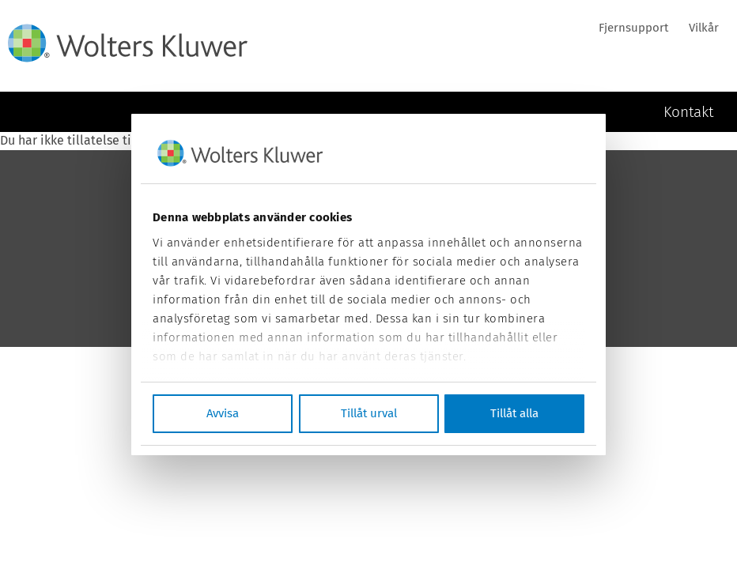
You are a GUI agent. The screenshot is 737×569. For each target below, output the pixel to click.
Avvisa (222, 413)
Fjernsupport (633, 28)
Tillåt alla (514, 413)
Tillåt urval (369, 413)
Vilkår (704, 28)
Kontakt (688, 111)
